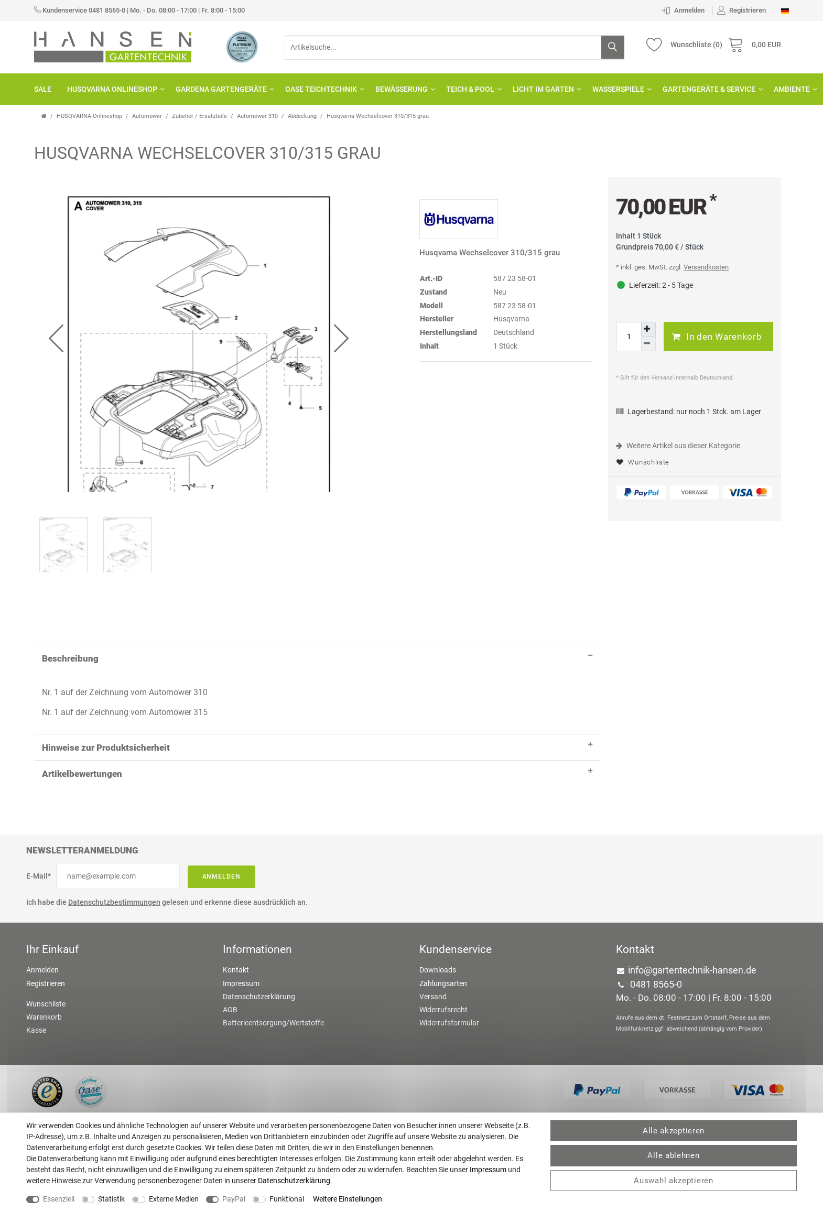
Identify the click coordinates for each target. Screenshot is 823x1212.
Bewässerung (402, 89)
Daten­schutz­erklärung (294, 1180)
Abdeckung (302, 116)
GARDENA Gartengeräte (222, 89)
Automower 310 (257, 116)
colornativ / (518, 1075)
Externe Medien (174, 1199)
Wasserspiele (619, 89)
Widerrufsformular (449, 967)
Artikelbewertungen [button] (317, 715)
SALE (42, 89)
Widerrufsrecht (443, 954)
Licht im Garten (545, 89)
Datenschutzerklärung (259, 940)
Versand (433, 940)
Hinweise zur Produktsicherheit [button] (317, 688)
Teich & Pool (471, 89)
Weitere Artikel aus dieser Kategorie (678, 445)
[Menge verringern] (648, 344)
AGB (230, 954)
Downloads (437, 914)
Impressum (241, 927)
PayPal (233, 1199)
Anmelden (221, 821)
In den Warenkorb (717, 336)
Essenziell (58, 1199)
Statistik (111, 1199)
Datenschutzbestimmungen (114, 846)
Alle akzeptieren (674, 1130)
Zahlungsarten (443, 927)
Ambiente (793, 89)
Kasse (36, 974)
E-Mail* (38, 820)
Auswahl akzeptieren (673, 1180)
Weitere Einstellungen (347, 1199)
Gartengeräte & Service (710, 89)
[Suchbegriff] (454, 47)
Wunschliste (642, 462)
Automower (147, 116)
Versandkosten (706, 267)
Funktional (286, 1199)
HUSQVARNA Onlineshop (113, 89)
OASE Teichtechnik (322, 89)
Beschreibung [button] (317, 599)
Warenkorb (44, 961)
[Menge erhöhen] (648, 329)
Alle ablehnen (673, 1155)
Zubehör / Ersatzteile (199, 116)
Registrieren (45, 927)
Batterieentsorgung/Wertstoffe (273, 967)
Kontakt (236, 914)
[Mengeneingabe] (628, 336)
